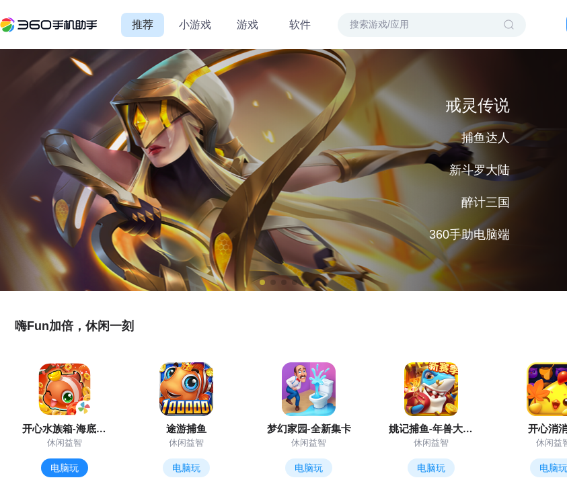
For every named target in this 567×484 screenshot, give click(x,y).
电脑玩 (64, 467)
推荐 (142, 24)
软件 (300, 24)
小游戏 (195, 24)
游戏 (247, 24)
